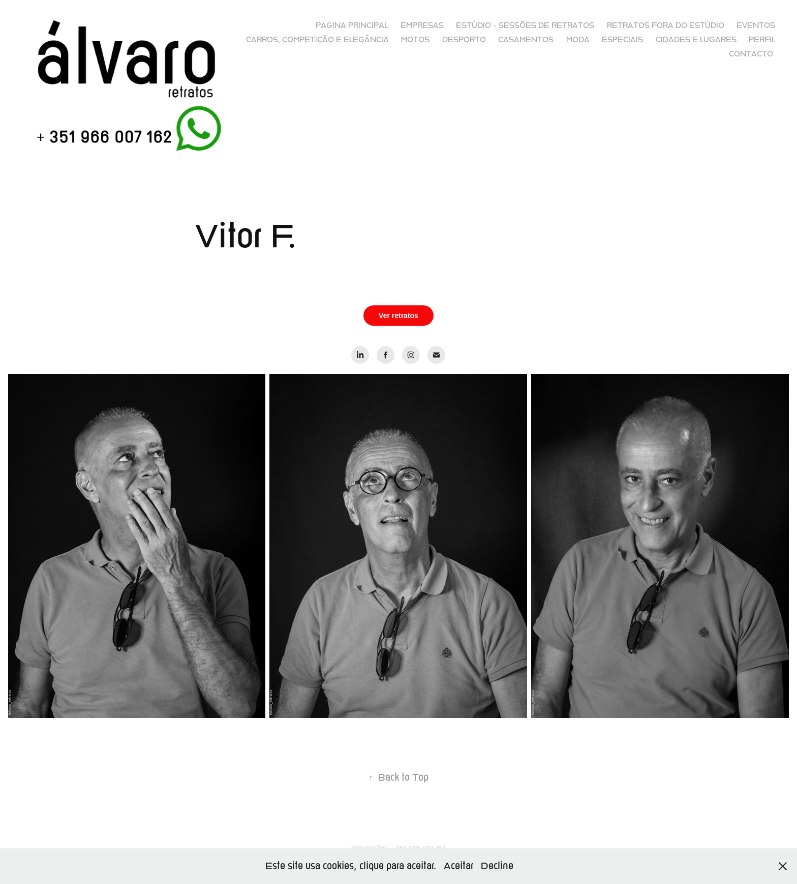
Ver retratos (398, 315)
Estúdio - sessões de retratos (525, 25)
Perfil (762, 39)
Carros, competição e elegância (317, 39)
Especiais (622, 39)
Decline (497, 866)
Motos (415, 39)
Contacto (751, 54)
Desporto (464, 39)
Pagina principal (352, 25)
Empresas (422, 25)
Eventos (756, 25)
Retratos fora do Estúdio (665, 25)
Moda (578, 39)
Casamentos (526, 39)
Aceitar (458, 866)
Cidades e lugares (696, 39)
